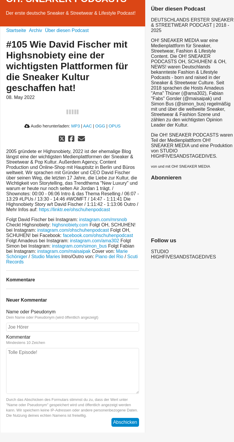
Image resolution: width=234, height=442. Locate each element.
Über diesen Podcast (67, 30)
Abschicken (125, 422)
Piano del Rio (109, 256)
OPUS (114, 126)
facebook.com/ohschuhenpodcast (98, 235)
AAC (87, 126)
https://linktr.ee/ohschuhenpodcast (74, 209)
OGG (100, 126)
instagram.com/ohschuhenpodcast (73, 230)
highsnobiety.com (70, 224)
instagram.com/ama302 (94, 240)
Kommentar (72, 340)
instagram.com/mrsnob (103, 219)
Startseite (16, 30)
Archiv (35, 30)
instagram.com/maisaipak (64, 251)
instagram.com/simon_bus (79, 245)
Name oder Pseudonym (72, 314)
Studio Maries (45, 256)
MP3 (75, 126)
